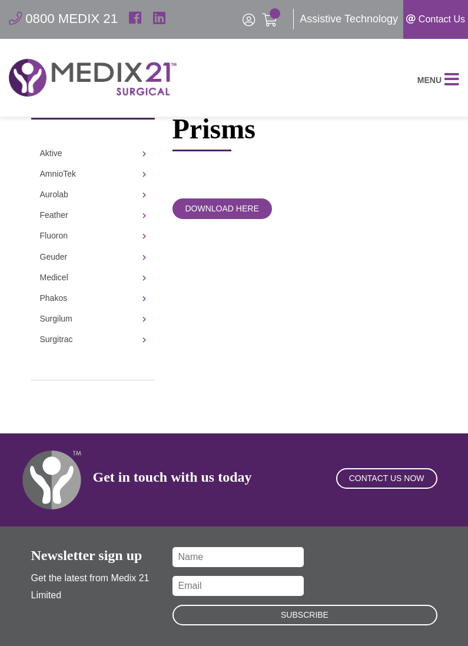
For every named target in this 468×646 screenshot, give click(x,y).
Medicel (93, 277)
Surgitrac (93, 339)
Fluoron (93, 235)
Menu (438, 86)
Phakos (93, 298)
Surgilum (93, 318)
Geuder (93, 256)
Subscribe (304, 615)
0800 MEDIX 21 (68, 19)
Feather (93, 215)
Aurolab (93, 194)
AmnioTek (93, 173)
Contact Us (435, 19)
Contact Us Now (386, 493)
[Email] (238, 586)
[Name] (238, 557)
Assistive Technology (349, 19)
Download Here (222, 208)
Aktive (93, 153)
